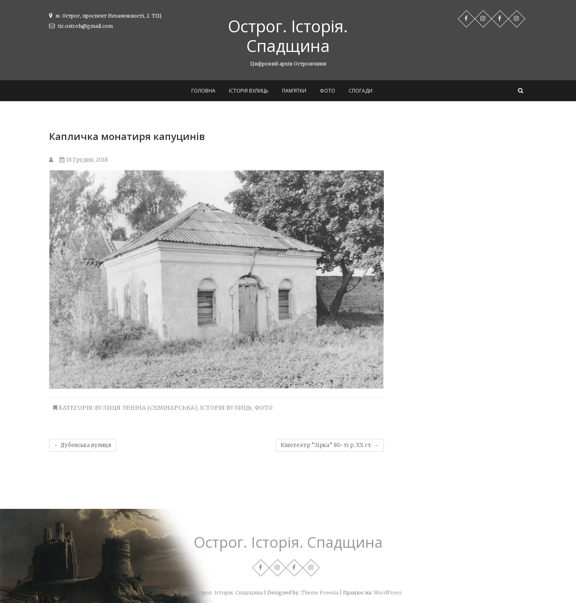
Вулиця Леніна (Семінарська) (146, 407)
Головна (203, 90)
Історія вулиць (249, 90)
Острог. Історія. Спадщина (288, 36)
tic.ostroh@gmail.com (81, 26)
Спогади (360, 90)
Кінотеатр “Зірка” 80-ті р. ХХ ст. (329, 445)
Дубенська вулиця (82, 445)
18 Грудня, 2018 (83, 159)
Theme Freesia (319, 592)
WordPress (388, 592)
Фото (327, 90)
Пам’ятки (294, 90)
